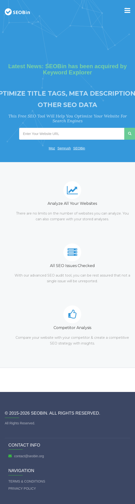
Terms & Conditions (26, 481)
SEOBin (79, 148)
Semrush (64, 148)
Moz (52, 148)
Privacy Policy (22, 488)
